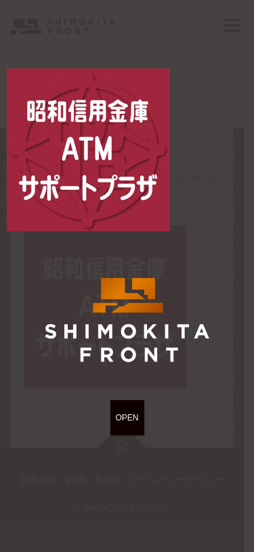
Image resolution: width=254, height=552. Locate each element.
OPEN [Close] (126, 417)
